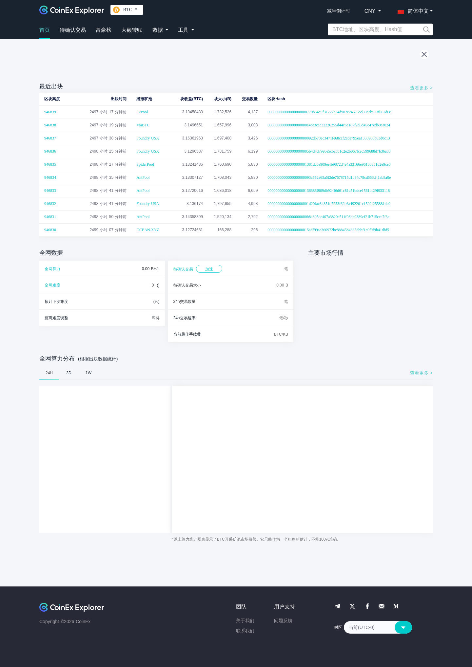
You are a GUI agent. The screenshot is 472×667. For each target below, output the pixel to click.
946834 (50, 177)
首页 (44, 30)
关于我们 (245, 620)
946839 (50, 112)
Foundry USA (147, 138)
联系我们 (245, 630)
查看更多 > (421, 87)
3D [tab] (68, 373)
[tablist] (236, 373)
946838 (50, 125)
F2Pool (142, 112)
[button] (412, 10)
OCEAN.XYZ (147, 230)
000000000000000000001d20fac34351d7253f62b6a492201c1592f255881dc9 (328, 203)
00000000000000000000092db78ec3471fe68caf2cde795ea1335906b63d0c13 (328, 138)
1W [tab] (88, 373)
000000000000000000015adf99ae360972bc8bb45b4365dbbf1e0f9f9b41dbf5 (328, 230)
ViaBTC (142, 125)
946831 (50, 216)
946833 (50, 190)
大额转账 (131, 30)
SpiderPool (145, 164)
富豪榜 (103, 30)
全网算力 (52, 269)
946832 (50, 203)
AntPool (142, 177)
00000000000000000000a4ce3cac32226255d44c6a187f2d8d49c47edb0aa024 (328, 125)
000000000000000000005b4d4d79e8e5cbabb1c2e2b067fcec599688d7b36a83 (328, 151)
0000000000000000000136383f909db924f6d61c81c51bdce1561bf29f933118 (328, 190)
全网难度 (52, 285)
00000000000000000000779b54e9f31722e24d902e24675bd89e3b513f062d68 (329, 112)
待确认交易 (73, 30)
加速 (209, 269)
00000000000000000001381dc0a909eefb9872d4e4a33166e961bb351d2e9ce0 (328, 164)
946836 (50, 151)
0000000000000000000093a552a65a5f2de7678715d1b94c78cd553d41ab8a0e (329, 177)
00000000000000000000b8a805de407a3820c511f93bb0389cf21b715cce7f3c (328, 216)
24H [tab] (49, 373)
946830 (50, 230)
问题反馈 (283, 620)
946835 (50, 164)
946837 (50, 138)
